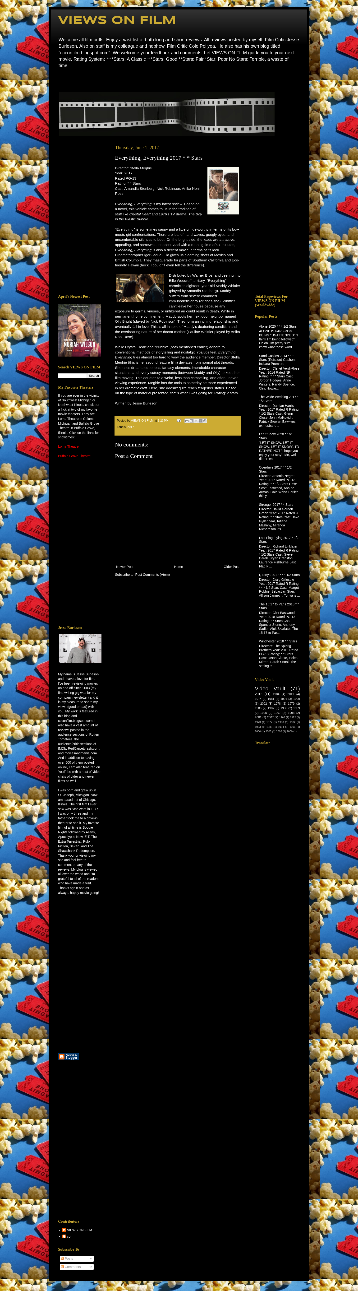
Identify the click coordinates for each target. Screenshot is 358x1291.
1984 (276, 694)
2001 (258, 717)
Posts (67, 1258)
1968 (282, 717)
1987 (271, 708)
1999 (296, 699)
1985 (269, 726)
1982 (292, 722)
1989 (296, 708)
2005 (268, 731)
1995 (263, 713)
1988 (283, 708)
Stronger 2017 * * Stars (276, 504)
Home (59, 79)
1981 (271, 699)
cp (69, 1236)
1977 (269, 722)
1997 (277, 713)
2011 (290, 694)
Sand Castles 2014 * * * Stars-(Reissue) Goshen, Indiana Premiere (277, 360)
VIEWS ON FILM (117, 20)
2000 (258, 731)
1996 (292, 726)
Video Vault (270, 689)
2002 (263, 703)
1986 (258, 708)
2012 (258, 694)
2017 (130, 427)
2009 (290, 731)
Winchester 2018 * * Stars (278, 641)
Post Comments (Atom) (152, 574)
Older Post (231, 567)
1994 (281, 726)
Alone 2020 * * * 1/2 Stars (278, 326)
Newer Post (124, 567)
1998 (291, 713)
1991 (283, 699)
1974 (258, 699)
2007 (270, 717)
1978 (277, 703)
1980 (281, 722)
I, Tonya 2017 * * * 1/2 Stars (279, 575)
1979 (291, 703)
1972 (293, 717)
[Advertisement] (79, 216)
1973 (258, 722)
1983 (258, 726)
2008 (279, 731)
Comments (71, 1267)
